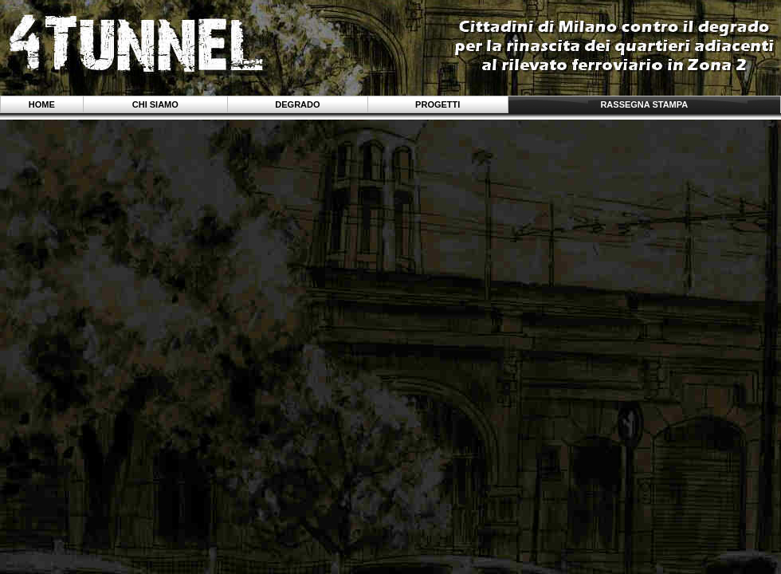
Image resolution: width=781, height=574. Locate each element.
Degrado (297, 104)
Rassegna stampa (644, 104)
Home (42, 104)
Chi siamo (155, 104)
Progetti (437, 104)
